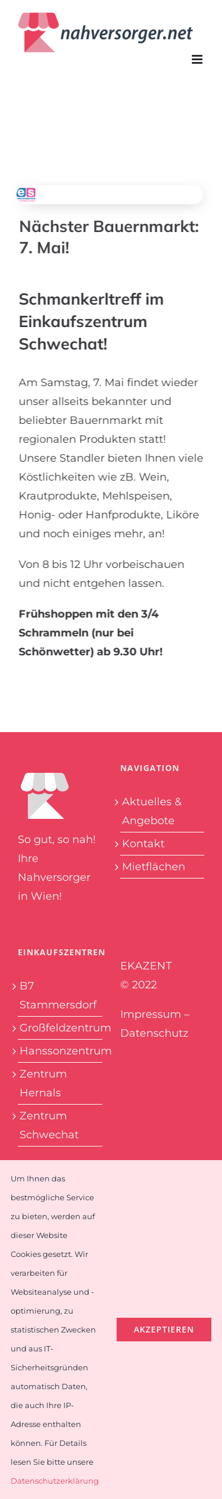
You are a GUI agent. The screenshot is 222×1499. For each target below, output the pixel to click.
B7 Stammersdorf (58, 995)
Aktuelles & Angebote (152, 811)
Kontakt (143, 843)
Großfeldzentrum (60, 1027)
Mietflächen (153, 866)
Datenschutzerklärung (55, 1480)
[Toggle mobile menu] (198, 59)
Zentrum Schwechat (49, 1125)
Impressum (150, 1014)
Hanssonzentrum (60, 1050)
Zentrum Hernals (43, 1083)
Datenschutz (154, 1033)
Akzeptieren (164, 1329)
